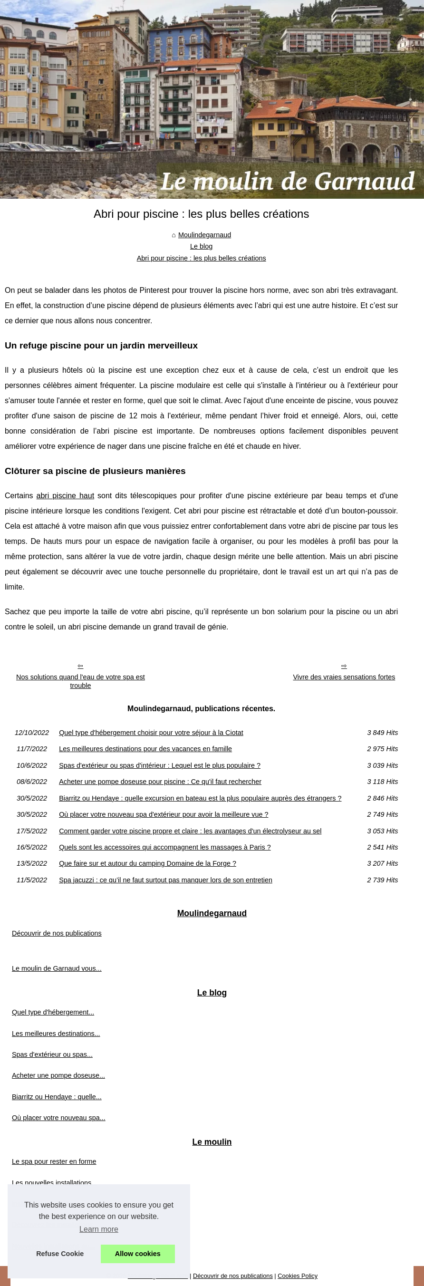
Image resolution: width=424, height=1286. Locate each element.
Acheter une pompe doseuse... (58, 1075)
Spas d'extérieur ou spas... (52, 1054)
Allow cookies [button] (138, 1253)
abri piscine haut (66, 496)
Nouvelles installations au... (53, 1246)
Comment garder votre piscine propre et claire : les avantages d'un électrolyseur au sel (190, 831)
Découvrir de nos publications (57, 933)
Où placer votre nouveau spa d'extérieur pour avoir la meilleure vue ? (163, 814)
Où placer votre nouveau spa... (59, 1118)
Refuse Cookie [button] (60, 1253)
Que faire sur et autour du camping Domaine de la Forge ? (147, 863)
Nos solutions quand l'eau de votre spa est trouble (80, 681)
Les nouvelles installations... (54, 1183)
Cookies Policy (298, 1275)
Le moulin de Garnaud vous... (57, 968)
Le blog (201, 246)
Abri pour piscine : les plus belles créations (201, 258)
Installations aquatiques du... (55, 1204)
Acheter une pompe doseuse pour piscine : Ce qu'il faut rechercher (160, 781)
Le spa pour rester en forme (54, 1161)
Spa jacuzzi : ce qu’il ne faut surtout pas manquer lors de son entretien (165, 880)
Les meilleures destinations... (56, 1033)
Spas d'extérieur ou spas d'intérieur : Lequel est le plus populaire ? (159, 765)
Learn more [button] (98, 1229)
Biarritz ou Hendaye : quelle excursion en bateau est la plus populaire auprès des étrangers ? (200, 798)
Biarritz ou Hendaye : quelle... (57, 1097)
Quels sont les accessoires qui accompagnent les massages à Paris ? (165, 847)
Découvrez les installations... (55, 1224)
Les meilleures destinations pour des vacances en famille (145, 748)
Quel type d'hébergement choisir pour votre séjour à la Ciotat (151, 732)
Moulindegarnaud (204, 235)
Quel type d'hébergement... (53, 1012)
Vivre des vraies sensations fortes (344, 677)
